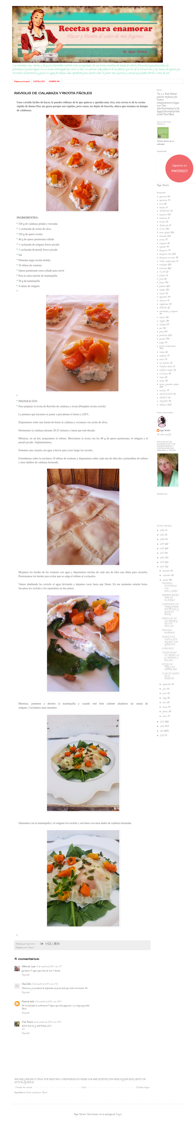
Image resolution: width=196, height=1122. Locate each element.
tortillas (162, 390)
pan (160, 328)
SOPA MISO (168, 648)
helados (162, 290)
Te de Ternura (27, 1022)
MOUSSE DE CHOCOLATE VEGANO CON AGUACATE (169, 641)
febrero (166, 711)
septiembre (167, 684)
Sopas (161, 377)
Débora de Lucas (28, 966)
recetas (162, 352)
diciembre (166, 571)
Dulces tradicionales (167, 261)
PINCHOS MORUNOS (168, 632)
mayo (165, 698)
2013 (162, 722)
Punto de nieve (28, 1001)
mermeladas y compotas (168, 311)
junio (165, 693)
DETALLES (39, 81)
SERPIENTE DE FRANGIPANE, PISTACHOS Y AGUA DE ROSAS (170, 609)
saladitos (162, 356)
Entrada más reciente (23, 1087)
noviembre (167, 575)
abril (165, 702)
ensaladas (163, 265)
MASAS (163, 308)
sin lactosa (163, 374)
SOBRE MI (54, 81)
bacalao (162, 207)
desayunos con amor (167, 257)
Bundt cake (163, 225)
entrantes (163, 268)
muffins (162, 321)
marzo (165, 707)
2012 (162, 726)
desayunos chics (165, 254)
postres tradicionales (167, 346)
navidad (162, 324)
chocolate (162, 236)
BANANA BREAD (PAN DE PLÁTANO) (170, 598)
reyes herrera (165, 430)
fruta (161, 279)
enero (165, 716)
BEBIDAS (164, 211)
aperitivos (163, 200)
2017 (162, 553)
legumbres (163, 297)
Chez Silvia (26, 984)
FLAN (162, 272)
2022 (162, 530)
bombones (163, 218)
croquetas (163, 243)
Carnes (162, 229)
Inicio (84, 1087)
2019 (162, 544)
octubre (166, 580)
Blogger (119, 1114)
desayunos (163, 250)
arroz (161, 204)
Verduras (31, 947)
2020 (162, 539)
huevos (162, 293)
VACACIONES (166, 394)
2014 (162, 567)
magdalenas (163, 304)
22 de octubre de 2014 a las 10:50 (47, 1022)
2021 (162, 535)
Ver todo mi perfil (164, 434)
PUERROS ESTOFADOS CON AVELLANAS (169, 587)
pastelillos (163, 335)
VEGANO (163, 401)
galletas (162, 286)
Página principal (22, 81)
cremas (162, 240)
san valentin (164, 363)
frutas (161, 282)
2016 (162, 558)
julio (165, 689)
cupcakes (162, 247)
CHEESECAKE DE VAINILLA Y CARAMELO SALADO (170, 656)
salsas (161, 359)
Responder (26, 975)
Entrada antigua (142, 1087)
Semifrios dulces (165, 366)
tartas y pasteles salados (169, 384)
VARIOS (163, 398)
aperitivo (162, 197)
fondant (162, 275)
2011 (162, 731)
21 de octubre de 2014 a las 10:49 (48, 1001)
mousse (162, 317)
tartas (161, 381)
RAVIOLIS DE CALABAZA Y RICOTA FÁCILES (169, 622)
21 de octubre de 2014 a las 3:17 (49, 966)
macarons (163, 300)
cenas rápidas (164, 232)
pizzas (161, 342)
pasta (25, 947)
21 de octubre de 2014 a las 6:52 (45, 984)
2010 (162, 735)
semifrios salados (166, 370)
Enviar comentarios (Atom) (36, 1092)
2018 (162, 548)
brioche (162, 222)
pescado (162, 339)
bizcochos (162, 214)
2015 (162, 562)
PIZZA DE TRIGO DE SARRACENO (169, 667)
